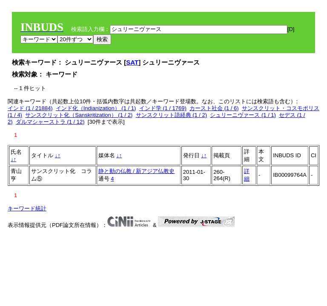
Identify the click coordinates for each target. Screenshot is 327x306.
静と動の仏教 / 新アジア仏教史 (136, 171)
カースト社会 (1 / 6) (214, 108)
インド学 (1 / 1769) (162, 108)
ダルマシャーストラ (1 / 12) (50, 122)
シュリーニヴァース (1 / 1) (243, 115)
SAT (132, 62)
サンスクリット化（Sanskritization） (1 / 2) (78, 115)
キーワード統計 (27, 208)
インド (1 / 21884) (30, 108)
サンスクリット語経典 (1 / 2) (171, 115)
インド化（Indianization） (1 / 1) (96, 108)
